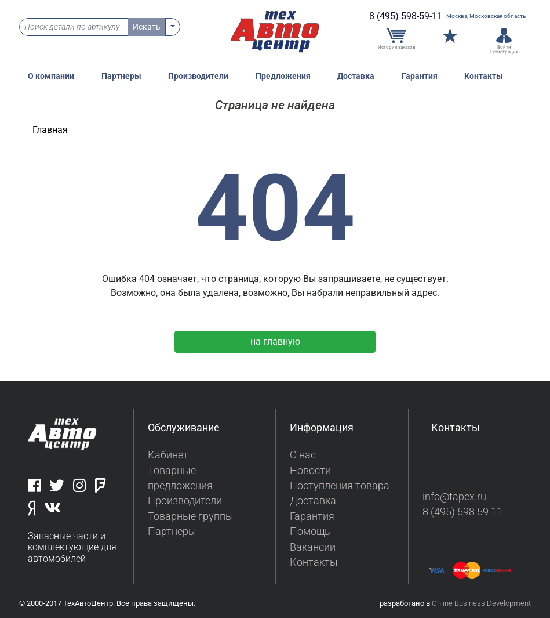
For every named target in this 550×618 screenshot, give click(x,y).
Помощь (310, 531)
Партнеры (121, 76)
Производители (198, 76)
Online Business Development (481, 603)
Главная (50, 129)
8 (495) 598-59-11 (405, 15)
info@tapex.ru (454, 497)
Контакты (483, 76)
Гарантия (420, 76)
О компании (51, 76)
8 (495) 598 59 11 (462, 512)
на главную (275, 341)
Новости (310, 470)
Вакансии (313, 547)
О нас (303, 455)
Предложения (283, 76)
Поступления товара (339, 485)
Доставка (355, 76)
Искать (147, 26)
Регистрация (504, 51)
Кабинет (168, 455)
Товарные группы (191, 516)
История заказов (397, 47)
